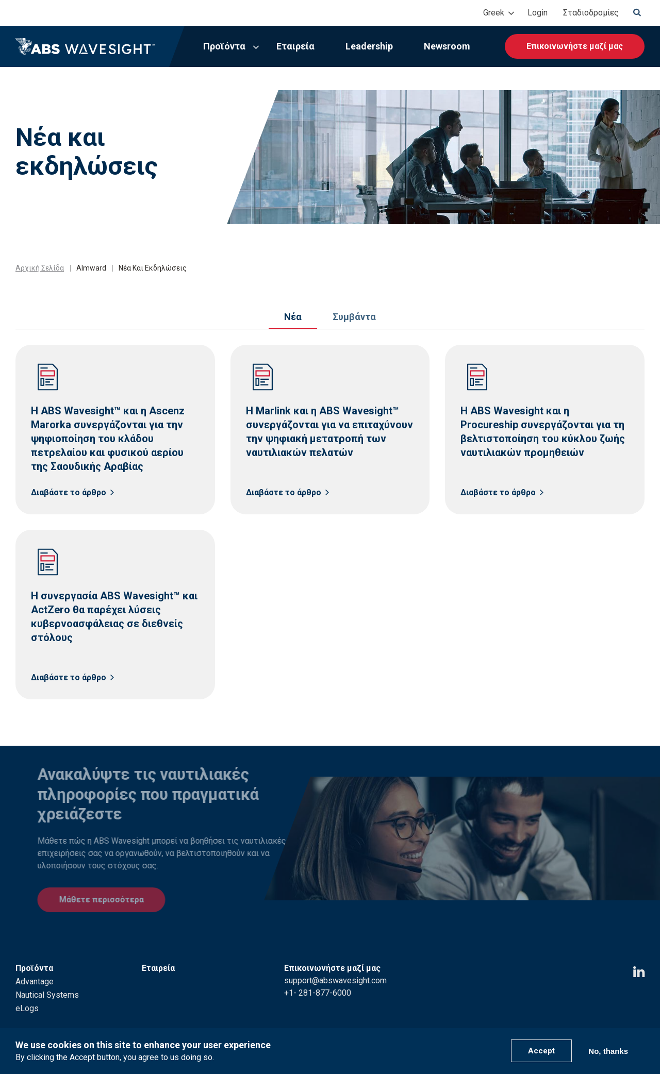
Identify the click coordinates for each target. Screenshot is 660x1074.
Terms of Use (541, 1022)
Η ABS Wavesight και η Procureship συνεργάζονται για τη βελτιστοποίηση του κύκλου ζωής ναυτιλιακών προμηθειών (542, 432)
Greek (493, 13)
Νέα (293, 316)
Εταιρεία (295, 46)
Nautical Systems (47, 981)
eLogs (27, 994)
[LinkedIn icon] (639, 958)
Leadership (369, 46)
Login (537, 13)
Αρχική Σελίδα (39, 268)
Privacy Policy (478, 1022)
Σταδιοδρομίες (591, 13)
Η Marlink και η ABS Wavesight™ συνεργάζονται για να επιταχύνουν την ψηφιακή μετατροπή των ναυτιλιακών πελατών (329, 432)
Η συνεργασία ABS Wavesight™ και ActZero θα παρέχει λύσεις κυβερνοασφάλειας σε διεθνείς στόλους (114, 617)
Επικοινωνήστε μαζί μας (574, 46)
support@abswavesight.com (335, 966)
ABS (637, 1022)
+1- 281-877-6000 (317, 979)
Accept (541, 1050)
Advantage (34, 967)
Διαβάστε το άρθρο (68, 492)
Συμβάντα (354, 316)
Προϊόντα (224, 46)
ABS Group (597, 1022)
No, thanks (608, 1051)
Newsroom (447, 46)
